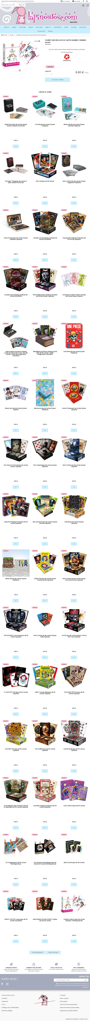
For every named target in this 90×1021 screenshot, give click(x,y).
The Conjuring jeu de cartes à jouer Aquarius (45, 466)
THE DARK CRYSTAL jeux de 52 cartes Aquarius (74, 693)
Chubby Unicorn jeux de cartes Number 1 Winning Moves (65, 41)
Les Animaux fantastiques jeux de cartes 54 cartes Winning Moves (45, 863)
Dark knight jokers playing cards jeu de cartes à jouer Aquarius (45, 295)
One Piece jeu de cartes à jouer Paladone (74, 352)
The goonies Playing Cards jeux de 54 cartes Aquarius (74, 238)
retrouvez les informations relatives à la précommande (79, 967)
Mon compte (65, 1)
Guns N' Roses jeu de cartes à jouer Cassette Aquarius (16, 238)
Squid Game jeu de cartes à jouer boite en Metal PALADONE (16, 125)
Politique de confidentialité (10, 1007)
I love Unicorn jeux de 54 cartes (74, 806)
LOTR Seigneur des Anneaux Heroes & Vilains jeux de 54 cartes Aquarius (16, 806)
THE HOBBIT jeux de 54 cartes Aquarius (45, 749)
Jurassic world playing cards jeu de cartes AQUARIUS (45, 238)
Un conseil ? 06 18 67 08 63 (56, 966)
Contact (63, 995)
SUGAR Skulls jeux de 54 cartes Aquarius (74, 749)
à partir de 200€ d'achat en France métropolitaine (11, 967)
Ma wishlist (76, 1)
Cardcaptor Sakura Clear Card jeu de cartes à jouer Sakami (74, 295)
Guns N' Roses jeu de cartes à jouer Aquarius (74, 409)
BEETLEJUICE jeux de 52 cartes (74, 863)
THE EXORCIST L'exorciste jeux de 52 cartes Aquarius (16, 636)
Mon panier (63, 1001)
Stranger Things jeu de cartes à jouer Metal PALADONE (16, 182)
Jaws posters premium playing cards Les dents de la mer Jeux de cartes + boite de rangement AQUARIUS (16, 354)
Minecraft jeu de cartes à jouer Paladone (15, 579)
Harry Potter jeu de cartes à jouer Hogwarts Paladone (74, 182)
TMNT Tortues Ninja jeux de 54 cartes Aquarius (45, 693)
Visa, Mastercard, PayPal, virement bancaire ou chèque (34, 967)
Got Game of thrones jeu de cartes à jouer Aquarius (16, 466)
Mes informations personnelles (69, 1007)
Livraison (4, 998)
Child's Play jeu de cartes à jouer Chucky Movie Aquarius (45, 579)
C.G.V (3, 1004)
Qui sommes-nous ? (8, 995)
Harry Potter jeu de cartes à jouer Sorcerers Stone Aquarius (74, 579)
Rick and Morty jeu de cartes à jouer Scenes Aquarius (45, 522)
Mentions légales (7, 1011)
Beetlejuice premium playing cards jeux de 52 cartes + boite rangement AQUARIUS (45, 353)
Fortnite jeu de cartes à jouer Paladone (45, 125)
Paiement (5, 1001)
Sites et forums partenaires (68, 1004)
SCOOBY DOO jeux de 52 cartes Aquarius (16, 749)
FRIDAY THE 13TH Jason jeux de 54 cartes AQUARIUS (15, 920)
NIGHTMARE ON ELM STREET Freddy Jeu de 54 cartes (45, 920)
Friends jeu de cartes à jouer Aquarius (74, 522)
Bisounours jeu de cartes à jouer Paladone (45, 409)
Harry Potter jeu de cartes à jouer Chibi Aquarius (45, 636)
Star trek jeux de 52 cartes (45, 181)
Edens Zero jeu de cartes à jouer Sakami (16, 409)
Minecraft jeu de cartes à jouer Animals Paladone (74, 125)
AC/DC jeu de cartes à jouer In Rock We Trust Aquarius (74, 636)
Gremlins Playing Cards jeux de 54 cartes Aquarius (45, 806)
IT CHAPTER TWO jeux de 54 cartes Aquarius (16, 693)
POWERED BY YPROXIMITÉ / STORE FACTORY (77, 1019)
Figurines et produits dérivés (69, 1011)
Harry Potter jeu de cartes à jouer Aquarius (74, 466)
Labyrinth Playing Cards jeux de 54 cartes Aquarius (16, 522)
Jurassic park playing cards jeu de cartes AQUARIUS (16, 295)
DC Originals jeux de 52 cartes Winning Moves (16, 863)
